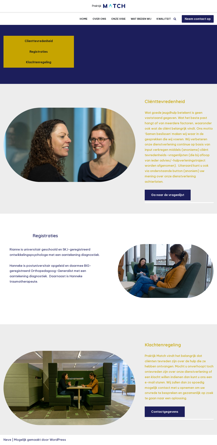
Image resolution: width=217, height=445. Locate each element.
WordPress (58, 440)
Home (83, 18)
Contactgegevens (164, 412)
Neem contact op (198, 19)
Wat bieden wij (141, 18)
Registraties (38, 51)
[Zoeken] (174, 19)
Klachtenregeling (38, 62)
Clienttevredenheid (39, 41)
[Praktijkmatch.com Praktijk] (108, 6)
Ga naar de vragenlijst (167, 195)
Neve (7, 440)
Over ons (99, 18)
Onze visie (118, 18)
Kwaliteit (164, 18)
